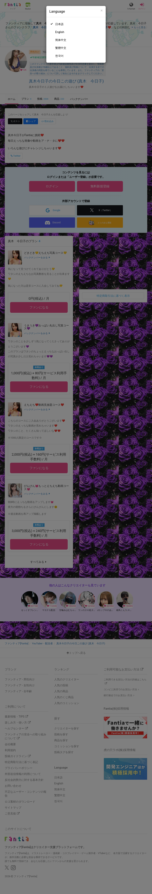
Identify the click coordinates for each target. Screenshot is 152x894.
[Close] (102, 11)
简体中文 (60, 40)
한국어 (59, 55)
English (59, 32)
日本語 (59, 24)
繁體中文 (60, 47)
